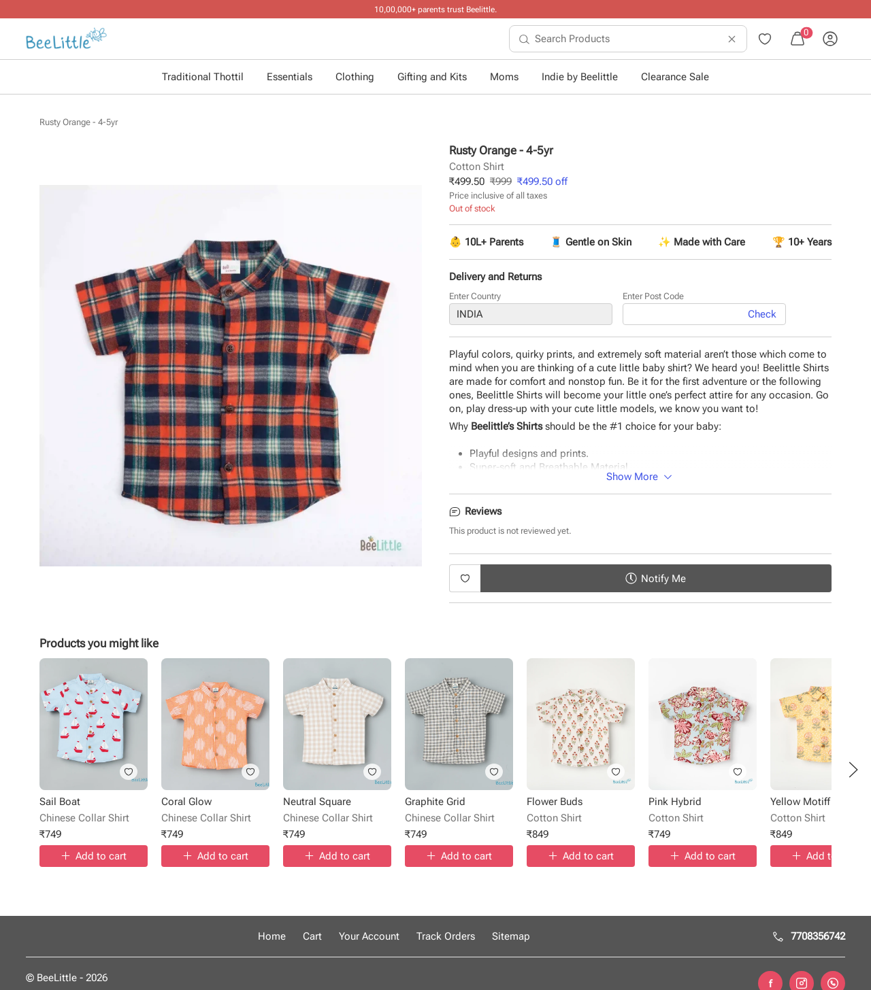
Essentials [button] (289, 77)
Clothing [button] (354, 77)
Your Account (369, 936)
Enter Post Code (653, 299)
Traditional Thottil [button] (203, 77)
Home (272, 936)
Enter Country (475, 299)
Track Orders (445, 936)
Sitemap (511, 936)
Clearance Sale (675, 77)
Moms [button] (504, 77)
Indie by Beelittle (580, 77)
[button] (853, 769)
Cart (312, 936)
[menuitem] (66, 38)
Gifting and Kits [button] (432, 77)
